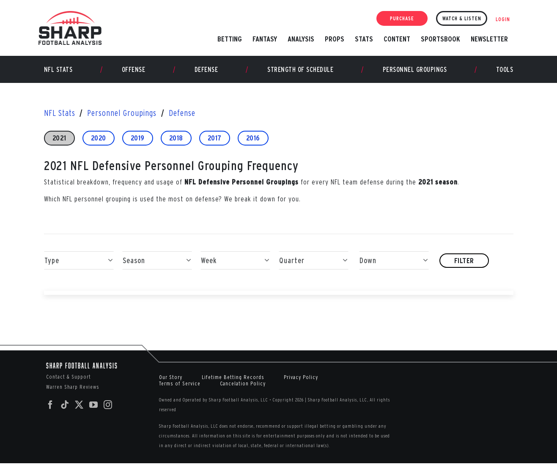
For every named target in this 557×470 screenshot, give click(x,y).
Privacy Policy (301, 383)
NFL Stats (58, 76)
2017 (215, 144)
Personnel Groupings (415, 76)
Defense (206, 76)
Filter (464, 267)
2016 (253, 144)
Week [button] (235, 267)
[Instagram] (108, 411)
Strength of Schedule (300, 76)
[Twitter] (79, 411)
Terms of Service (179, 390)
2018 (176, 144)
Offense (133, 76)
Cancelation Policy (243, 390)
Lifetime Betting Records (233, 383)
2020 (98, 144)
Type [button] (78, 267)
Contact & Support (68, 383)
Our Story (170, 383)
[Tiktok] (64, 411)
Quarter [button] (313, 267)
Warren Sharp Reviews (72, 393)
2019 (138, 144)
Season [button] (157, 267)
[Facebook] (50, 411)
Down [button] (393, 267)
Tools (504, 76)
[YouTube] (93, 411)
